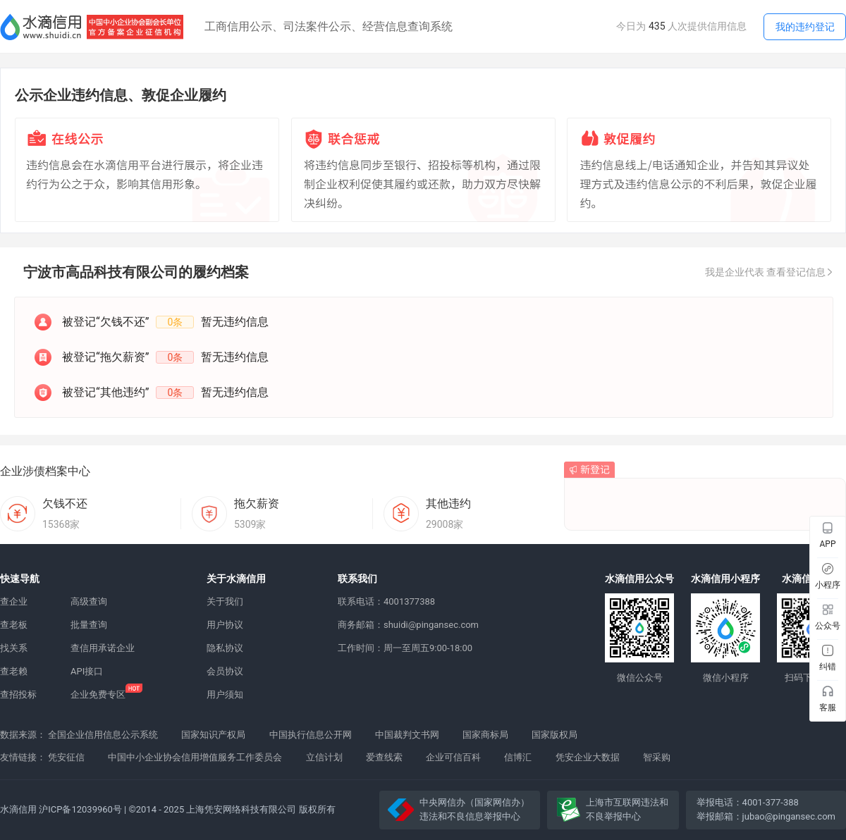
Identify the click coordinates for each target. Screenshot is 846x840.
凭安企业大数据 (588, 757)
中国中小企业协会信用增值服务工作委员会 (195, 757)
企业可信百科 (453, 757)
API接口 (86, 671)
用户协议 (225, 624)
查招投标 (18, 694)
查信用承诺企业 (102, 648)
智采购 (656, 757)
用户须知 (225, 694)
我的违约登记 (805, 26)
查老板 (13, 624)
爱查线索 (384, 757)
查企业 (13, 601)
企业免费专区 (97, 694)
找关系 (13, 648)
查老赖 (13, 671)
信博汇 (518, 757)
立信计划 (324, 757)
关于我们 (225, 601)
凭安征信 (66, 757)
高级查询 (88, 601)
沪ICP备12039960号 (80, 809)
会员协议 (225, 671)
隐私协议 (225, 648)
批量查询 (88, 624)
